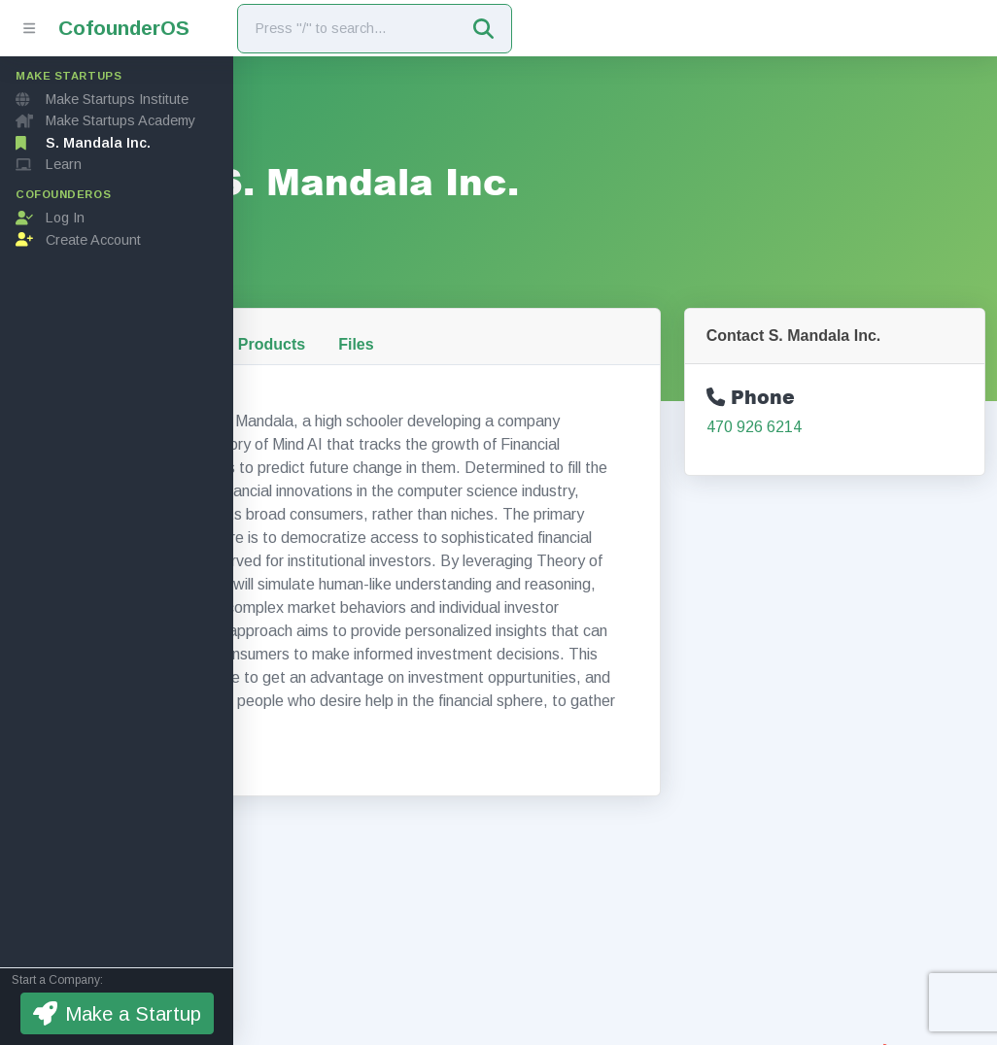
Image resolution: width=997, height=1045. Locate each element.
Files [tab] (565, 309)
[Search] (347, 28)
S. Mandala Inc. (83, 143)
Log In (50, 217)
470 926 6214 (824, 392)
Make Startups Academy (105, 120)
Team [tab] (395, 309)
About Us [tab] (307, 309)
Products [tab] (481, 309)
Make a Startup (117, 1013)
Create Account (78, 240)
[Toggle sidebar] (29, 28)
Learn (49, 164)
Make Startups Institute (102, 99)
